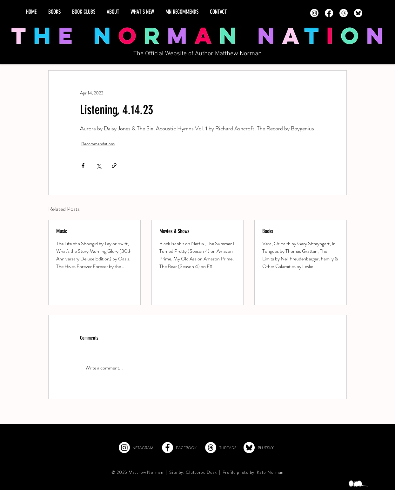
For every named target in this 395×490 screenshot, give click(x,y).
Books (267, 231)
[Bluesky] (249, 447)
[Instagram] (314, 13)
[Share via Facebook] (83, 165)
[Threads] (343, 13)
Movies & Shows (174, 231)
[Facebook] (329, 13)
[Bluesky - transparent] (358, 13)
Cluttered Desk (201, 472)
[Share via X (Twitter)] (99, 165)
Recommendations (98, 144)
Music (61, 231)
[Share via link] (114, 165)
